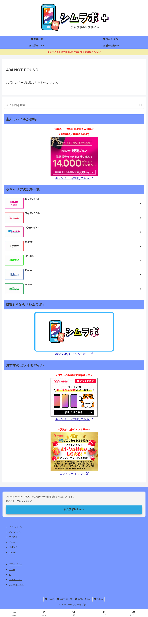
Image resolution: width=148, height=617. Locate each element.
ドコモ (12, 569)
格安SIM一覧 (64, 599)
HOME (49, 599)
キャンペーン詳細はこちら (74, 178)
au (10, 574)
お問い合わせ (83, 599)
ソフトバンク (15, 579)
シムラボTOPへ (16, 584)
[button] (141, 105)
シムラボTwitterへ (74, 509)
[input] (74, 105)
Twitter (98, 599)
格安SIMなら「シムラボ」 (74, 354)
